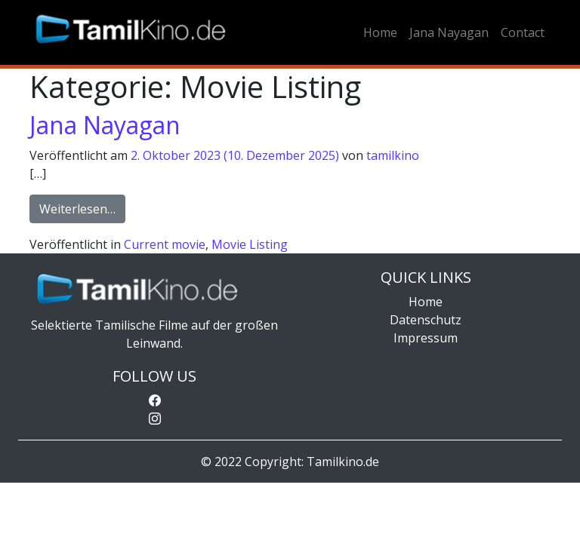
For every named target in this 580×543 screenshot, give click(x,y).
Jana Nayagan (449, 32)
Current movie (164, 244)
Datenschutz (425, 319)
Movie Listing (249, 244)
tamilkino (392, 155)
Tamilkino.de (343, 461)
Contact (523, 32)
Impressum (425, 338)
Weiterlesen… (82, 208)
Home (380, 32)
